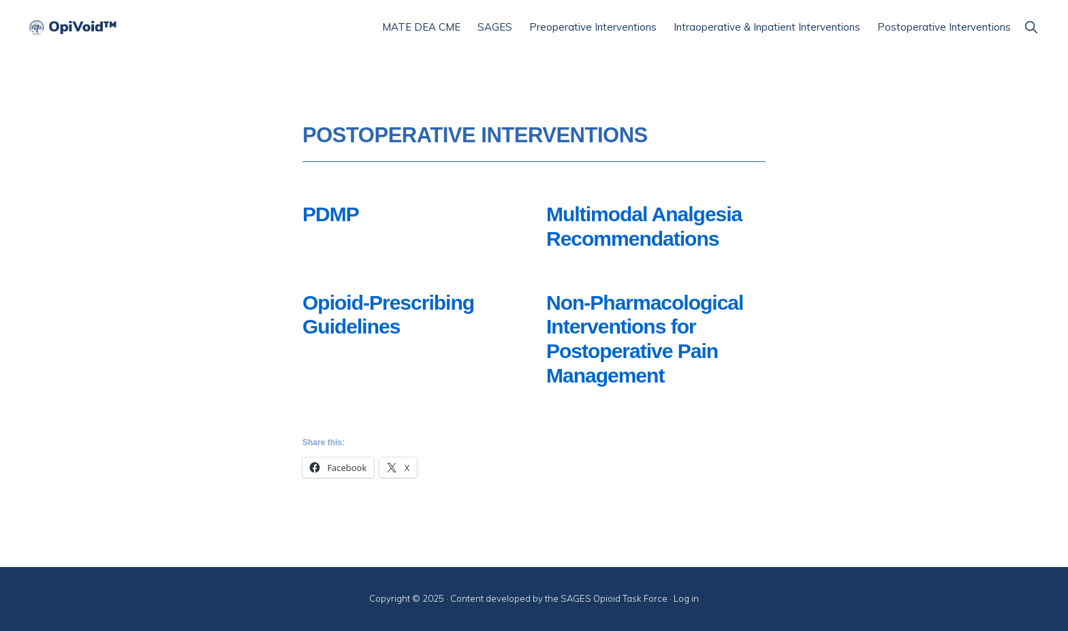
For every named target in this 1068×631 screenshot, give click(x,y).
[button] (1031, 27)
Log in (686, 598)
